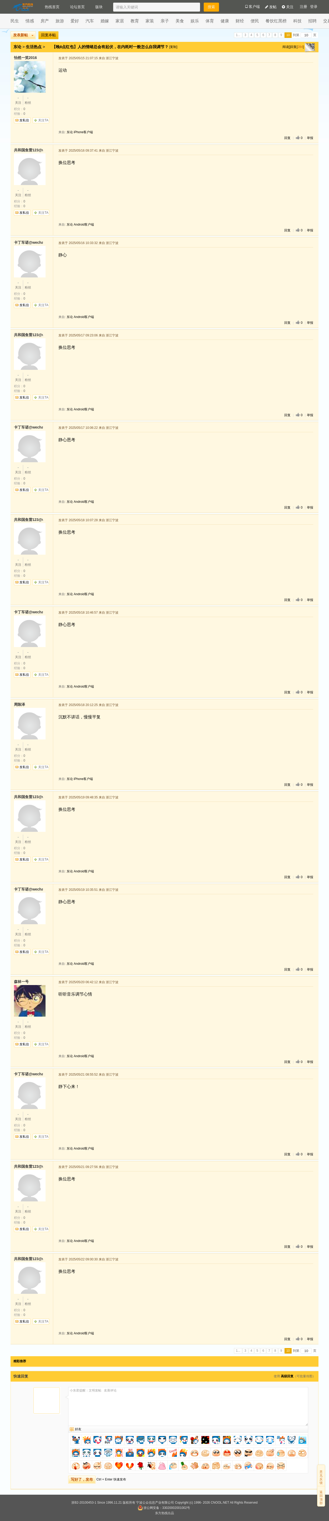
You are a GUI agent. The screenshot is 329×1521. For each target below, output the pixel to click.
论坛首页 (77, 7)
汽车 (90, 21)
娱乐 (195, 21)
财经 (240, 21)
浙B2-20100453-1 (83, 1502)
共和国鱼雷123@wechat (28, 150)
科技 (297, 21)
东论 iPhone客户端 (80, 132)
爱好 (75, 21)
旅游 (60, 21)
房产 (45, 21)
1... (238, 35)
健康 (225, 21)
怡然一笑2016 (25, 58)
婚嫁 (105, 21)
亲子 (165, 21)
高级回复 (287, 1376)
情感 (30, 21)
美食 (180, 21)
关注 (287, 7)
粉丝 (28, 100)
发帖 (271, 7)
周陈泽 (19, 704)
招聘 (312, 21)
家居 (120, 21)
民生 (15, 21)
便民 (255, 21)
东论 (17, 46)
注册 (303, 7)
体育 (210, 21)
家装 (150, 21)
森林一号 (21, 982)
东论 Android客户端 (80, 224)
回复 (287, 138)
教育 (135, 21)
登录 (313, 7)
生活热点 (34, 46)
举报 (310, 138)
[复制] (173, 47)
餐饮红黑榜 (276, 21)
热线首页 (52, 7)
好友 (78, 1429)
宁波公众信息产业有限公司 (155, 1502)
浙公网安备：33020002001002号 (164, 1507)
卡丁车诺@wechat (28, 242)
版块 (99, 7)
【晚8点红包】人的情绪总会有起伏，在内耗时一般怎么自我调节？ (111, 46)
